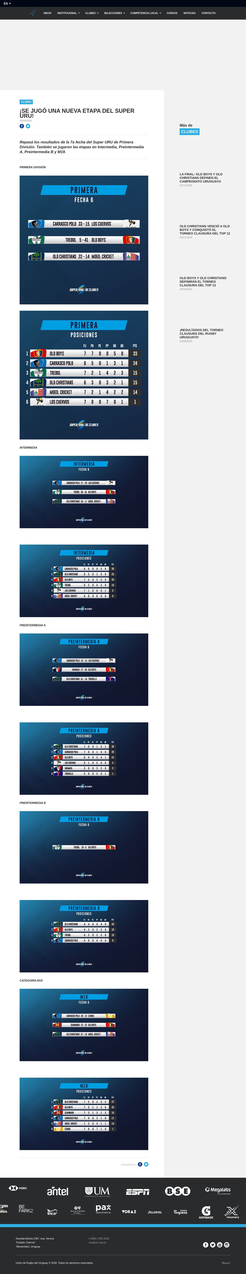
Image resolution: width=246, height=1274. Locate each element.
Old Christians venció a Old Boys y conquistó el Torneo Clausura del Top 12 (205, 229)
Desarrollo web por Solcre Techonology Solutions (226, 1263)
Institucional (67, 13)
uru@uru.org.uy (97, 1242)
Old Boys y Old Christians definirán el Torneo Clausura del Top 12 (203, 281)
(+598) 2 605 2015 (99, 1238)
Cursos (172, 13)
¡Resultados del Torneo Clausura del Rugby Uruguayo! (201, 333)
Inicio (47, 13)
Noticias (189, 13)
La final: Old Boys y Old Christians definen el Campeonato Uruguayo (201, 177)
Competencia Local (144, 13)
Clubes (90, 13)
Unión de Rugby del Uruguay (32, 13)
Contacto (209, 13)
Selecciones (113, 13)
